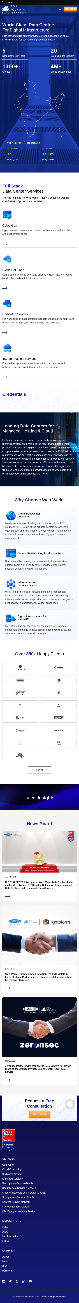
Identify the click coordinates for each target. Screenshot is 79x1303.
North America (10, 1236)
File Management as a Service (18, 1211)
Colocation (8, 1164)
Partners (7, 1270)
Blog (4, 1266)
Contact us (70, 9)
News (5, 1261)
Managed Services (12, 1178)
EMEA (5, 1241)
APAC (5, 1231)
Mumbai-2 (47, 149)
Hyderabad (48, 159)
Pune (10, 154)
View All (39, 770)
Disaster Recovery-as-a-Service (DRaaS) (24, 1192)
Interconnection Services (16, 1206)
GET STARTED (39, 1114)
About (5, 1256)
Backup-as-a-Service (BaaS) (17, 1183)
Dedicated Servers (12, 1174)
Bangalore (12, 159)
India (5, 1227)
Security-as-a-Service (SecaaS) (19, 1188)
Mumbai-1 (12, 149)
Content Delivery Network (16, 1202)
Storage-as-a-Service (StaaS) (18, 1197)
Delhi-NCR (47, 154)
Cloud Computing (12, 1169)
